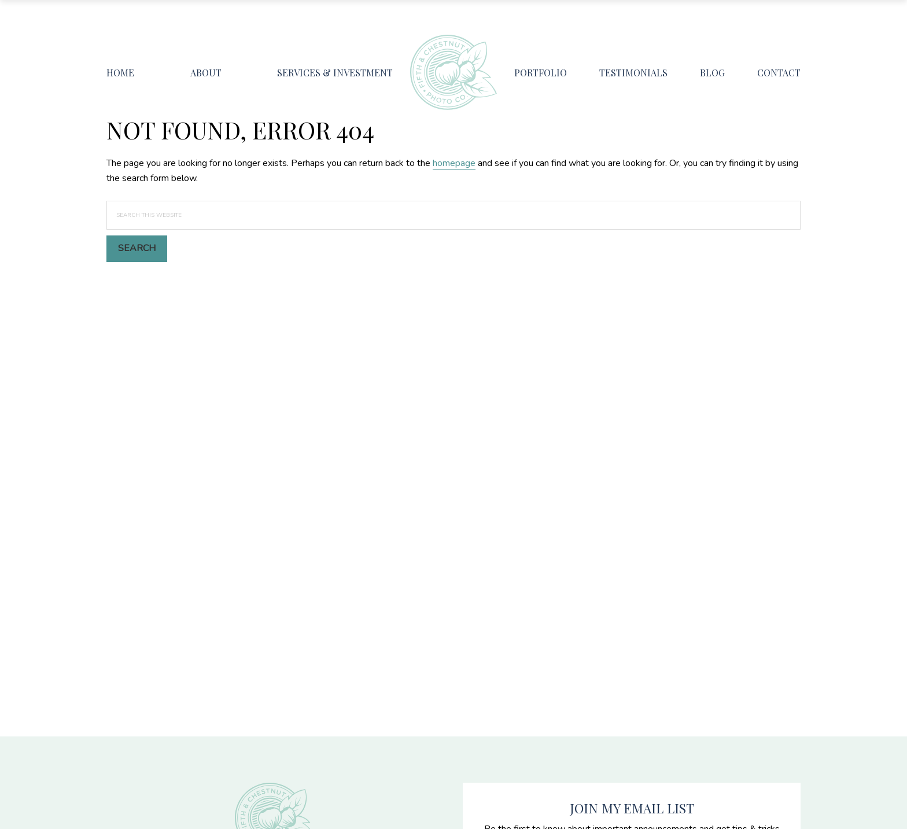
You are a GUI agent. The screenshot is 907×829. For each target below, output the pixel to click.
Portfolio (540, 73)
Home (120, 73)
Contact (779, 73)
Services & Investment (335, 73)
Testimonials (633, 73)
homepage (454, 163)
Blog (712, 73)
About (206, 73)
